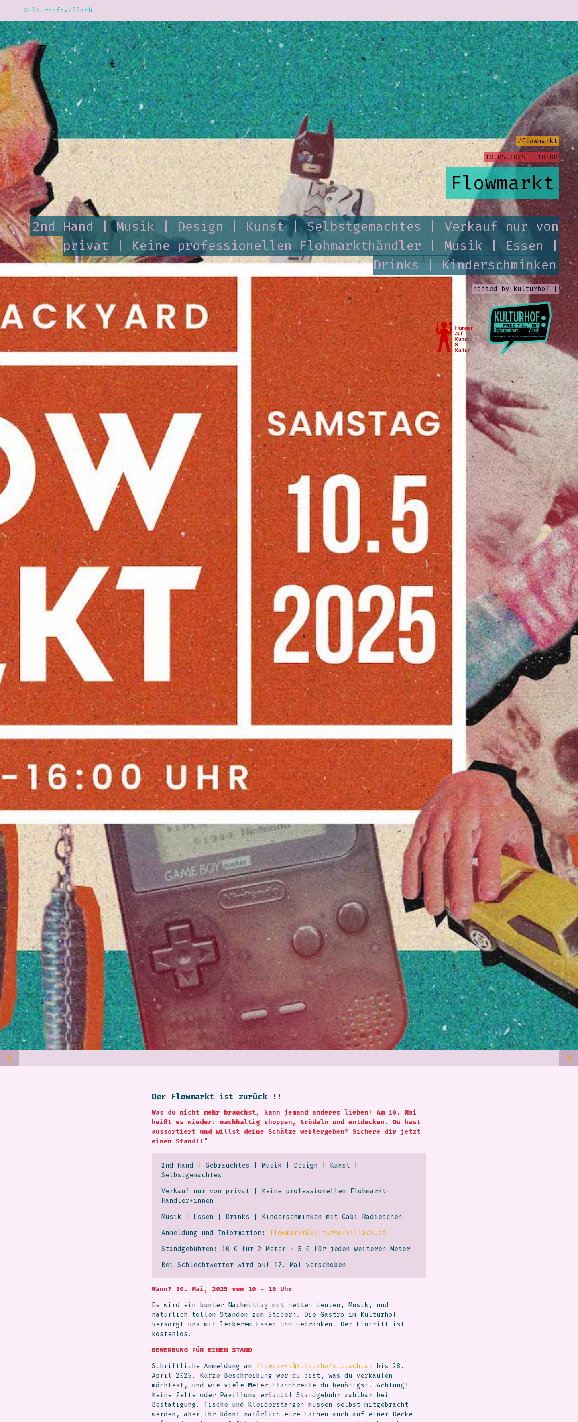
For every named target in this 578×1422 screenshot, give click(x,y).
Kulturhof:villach (58, 10)
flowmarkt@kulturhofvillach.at (328, 1233)
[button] (548, 10)
